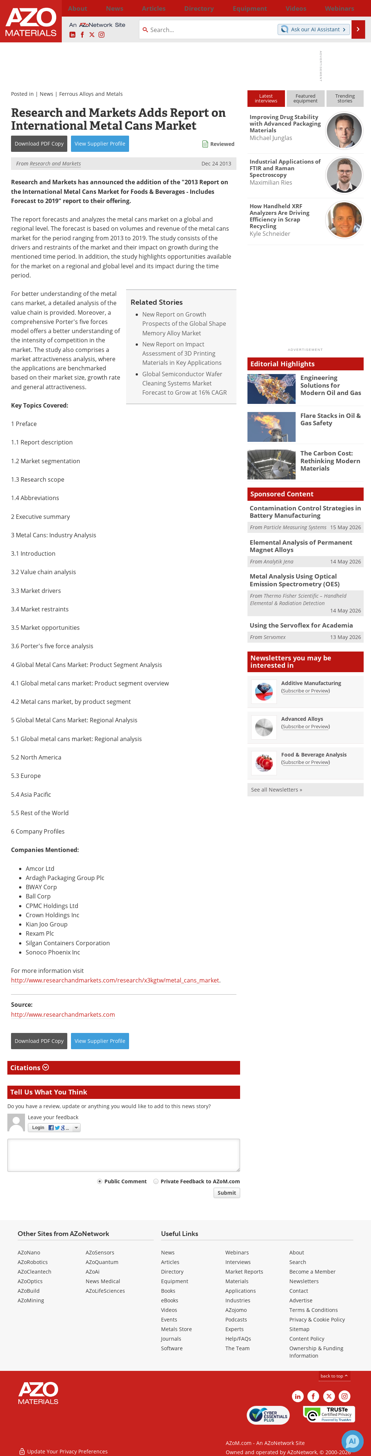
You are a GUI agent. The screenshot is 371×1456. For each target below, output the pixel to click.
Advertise (301, 1300)
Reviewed (222, 143)
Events (169, 1319)
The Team (237, 1348)
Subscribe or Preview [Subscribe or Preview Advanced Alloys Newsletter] (305, 720)
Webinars (237, 1252)
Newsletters (304, 1281)
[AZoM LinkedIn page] (72, 35)
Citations (29, 1067)
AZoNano (29, 1252)
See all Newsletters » (276, 784)
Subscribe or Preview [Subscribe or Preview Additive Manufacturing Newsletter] (305, 685)
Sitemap (299, 1329)
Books (168, 1290)
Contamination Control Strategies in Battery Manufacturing (300, 511)
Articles (170, 1261)
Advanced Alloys (302, 713)
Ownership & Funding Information (316, 1352)
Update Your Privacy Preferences (63, 1446)
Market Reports (244, 1271)
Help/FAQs (238, 1338)
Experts (234, 1329)
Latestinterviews (266, 98)
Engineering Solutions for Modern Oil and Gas (330, 384)
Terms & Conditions (313, 1309)
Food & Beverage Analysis (314, 749)
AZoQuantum (102, 1261)
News (46, 93)
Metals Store (176, 1329)
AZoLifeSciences (105, 1290)
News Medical (103, 1281)
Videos (169, 1309)
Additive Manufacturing (311, 677)
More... (355, 8)
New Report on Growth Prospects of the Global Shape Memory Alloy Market (184, 323)
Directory (167, 8)
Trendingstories (345, 98)
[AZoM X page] (92, 35)
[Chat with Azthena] (353, 1441)
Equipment (174, 1281)
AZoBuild (29, 1290)
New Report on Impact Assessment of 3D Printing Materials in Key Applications (182, 353)
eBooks (169, 1300)
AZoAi (93, 1271)
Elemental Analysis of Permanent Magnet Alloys (296, 544)
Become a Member (312, 1271)
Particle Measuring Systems (295, 525)
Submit (227, 1192)
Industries (237, 1300)
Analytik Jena (278, 557)
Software (172, 1348)
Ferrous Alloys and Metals (91, 93)
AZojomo (236, 1309)
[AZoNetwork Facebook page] (82, 35)
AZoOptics (30, 1281)
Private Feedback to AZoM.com (200, 1181)
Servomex (275, 631)
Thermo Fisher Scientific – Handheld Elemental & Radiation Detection (298, 594)
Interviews (238, 1261)
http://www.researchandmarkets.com (63, 1014)
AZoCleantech (34, 1271)
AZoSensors (100, 1252)
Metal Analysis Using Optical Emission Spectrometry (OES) (302, 576)
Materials (237, 1281)
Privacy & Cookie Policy (317, 1319)
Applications (240, 1290)
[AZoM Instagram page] (101, 35)
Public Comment (125, 1181)
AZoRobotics (33, 1261)
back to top (335, 1376)
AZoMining (31, 1300)
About (296, 1252)
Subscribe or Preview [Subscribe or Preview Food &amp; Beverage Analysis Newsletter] (305, 756)
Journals (171, 1338)
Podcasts (236, 1319)
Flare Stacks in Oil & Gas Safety (328, 419)
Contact (298, 1290)
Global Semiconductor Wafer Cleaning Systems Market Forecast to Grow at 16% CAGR (184, 383)
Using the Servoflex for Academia (296, 620)
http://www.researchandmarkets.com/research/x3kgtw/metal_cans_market (115, 980)
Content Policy (306, 1338)
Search (297, 1261)
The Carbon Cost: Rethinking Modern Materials (327, 459)
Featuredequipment (305, 98)
